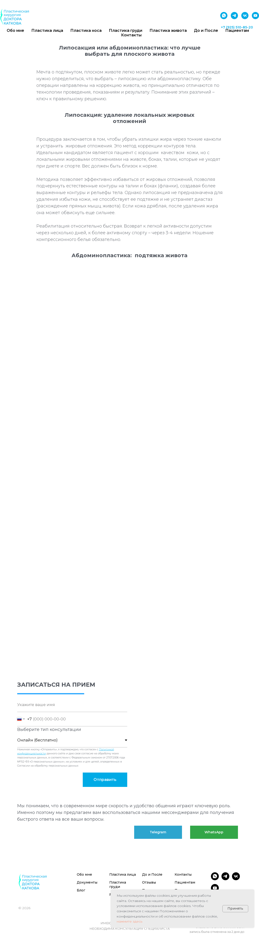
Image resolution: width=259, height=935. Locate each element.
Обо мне (84, 874)
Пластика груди (117, 884)
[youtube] (255, 15)
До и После (152, 874)
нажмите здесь (129, 921)
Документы (87, 882)
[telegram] (234, 15)
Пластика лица (122, 874)
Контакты (131, 35)
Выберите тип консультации (49, 729)
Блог (81, 890)
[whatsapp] (223, 15)
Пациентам (185, 882)
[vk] (244, 15)
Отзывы (149, 882)
